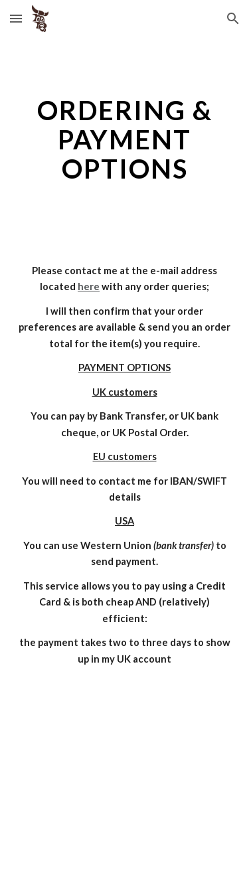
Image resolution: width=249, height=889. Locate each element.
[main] (125, 139)
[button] (16, 18)
